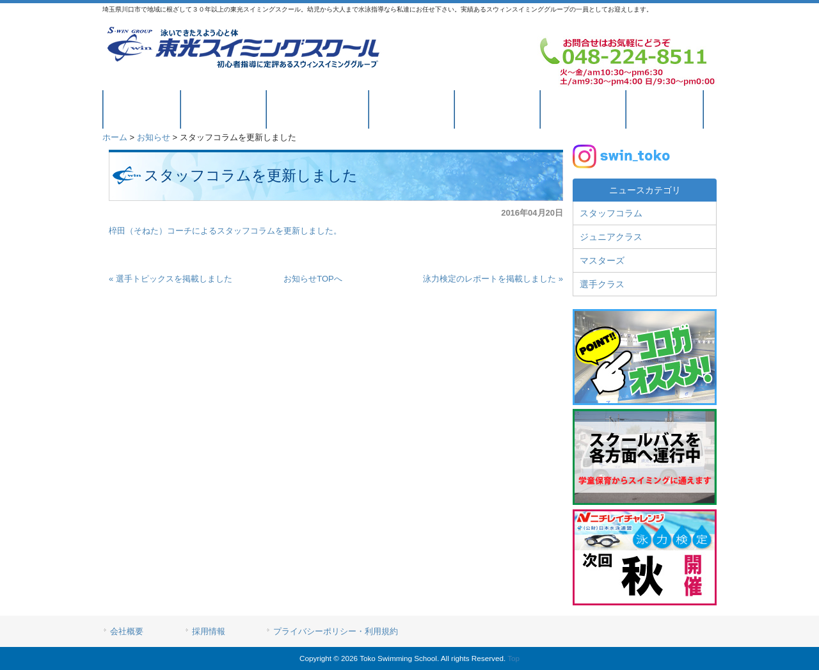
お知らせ (153, 137)
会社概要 (126, 631)
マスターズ (602, 260)
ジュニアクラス (611, 237)
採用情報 (208, 631)
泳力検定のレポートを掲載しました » (493, 278)
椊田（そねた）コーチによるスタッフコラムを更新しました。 (225, 230)
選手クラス (602, 284)
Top (513, 658)
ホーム (114, 137)
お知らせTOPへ (312, 278)
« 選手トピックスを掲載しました (170, 278)
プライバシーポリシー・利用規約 (335, 631)
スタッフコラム (611, 213)
